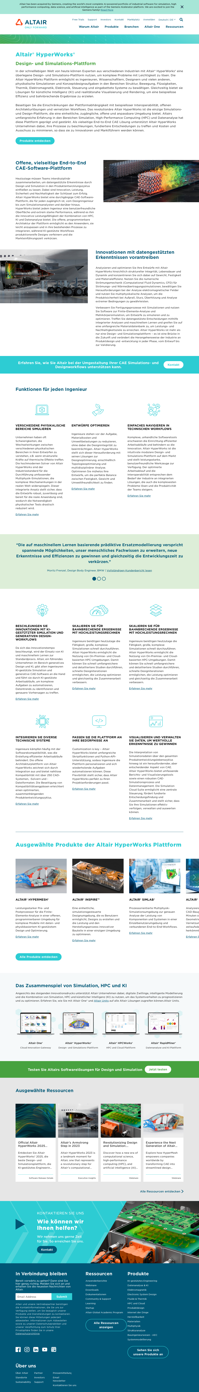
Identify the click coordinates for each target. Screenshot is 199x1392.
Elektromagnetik (136, 1289)
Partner (38, 1372)
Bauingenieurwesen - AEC (142, 1334)
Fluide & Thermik (137, 1298)
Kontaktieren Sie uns (64, 1385)
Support (92, 19)
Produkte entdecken (35, 140)
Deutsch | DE (166, 19)
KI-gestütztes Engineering (142, 1280)
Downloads (92, 1289)
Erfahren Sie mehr (27, 514)
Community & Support (98, 1298)
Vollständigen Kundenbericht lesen (129, 570)
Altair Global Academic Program (104, 1312)
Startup (90, 1307)
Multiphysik (133, 1325)
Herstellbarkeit (135, 1316)
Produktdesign (135, 1307)
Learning (91, 1303)
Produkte (112, 26)
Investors (106, 19)
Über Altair (22, 1372)
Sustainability (23, 1381)
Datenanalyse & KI (137, 1285)
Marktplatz (133, 19)
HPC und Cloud (136, 1303)
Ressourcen (174, 26)
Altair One (152, 26)
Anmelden (149, 19)
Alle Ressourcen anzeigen (106, 1325)
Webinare (91, 1285)
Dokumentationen (96, 1294)
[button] (94, 579)
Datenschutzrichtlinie (28, 1333)
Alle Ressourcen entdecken (160, 1191)
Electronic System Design (142, 1294)
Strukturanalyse (136, 1330)
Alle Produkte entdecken (39, 957)
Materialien (133, 1321)
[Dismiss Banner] (182, 7)
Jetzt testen (158, 1069)
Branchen (131, 26)
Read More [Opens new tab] (107, 9)
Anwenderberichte (96, 1280)
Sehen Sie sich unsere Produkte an (148, 1352)
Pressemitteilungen (64, 1372)
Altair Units (101, 1000)
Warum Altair (89, 26)
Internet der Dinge (137, 1312)
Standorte (21, 1377)
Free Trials (78, 19)
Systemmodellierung (139, 1339)
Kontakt (119, 19)
